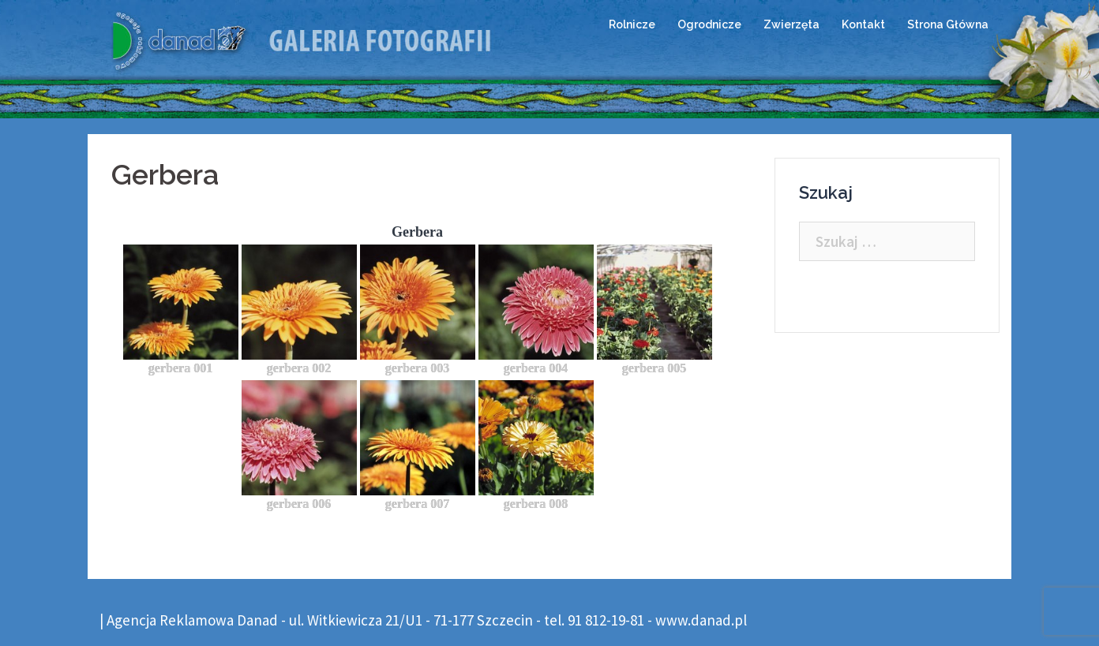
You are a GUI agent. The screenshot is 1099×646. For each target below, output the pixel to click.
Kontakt (863, 24)
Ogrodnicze (709, 24)
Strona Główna (947, 24)
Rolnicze (632, 24)
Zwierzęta (791, 24)
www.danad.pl (701, 620)
